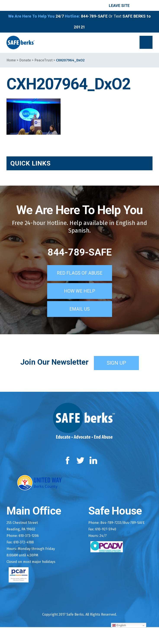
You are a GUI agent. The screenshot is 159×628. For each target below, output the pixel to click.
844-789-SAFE (79, 252)
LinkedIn (94, 461)
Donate (25, 60)
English (119, 625)
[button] (146, 42)
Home (11, 60)
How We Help (79, 292)
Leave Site (119, 5)
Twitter (80, 461)
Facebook (68, 461)
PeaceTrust (43, 60)
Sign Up (116, 364)
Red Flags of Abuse (79, 274)
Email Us (79, 310)
